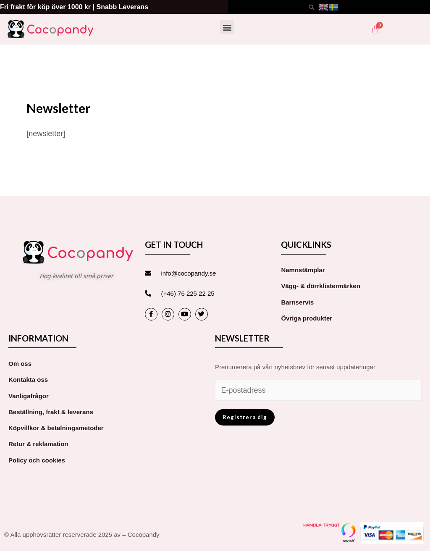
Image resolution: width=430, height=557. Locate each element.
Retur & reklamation (38, 443)
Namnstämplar (303, 269)
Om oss (19, 363)
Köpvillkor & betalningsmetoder (56, 427)
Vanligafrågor (28, 395)
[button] (227, 27)
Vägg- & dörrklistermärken (320, 285)
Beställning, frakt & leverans (50, 411)
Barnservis (297, 302)
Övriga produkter (306, 318)
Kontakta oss (28, 379)
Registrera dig (245, 417)
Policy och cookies (36, 460)
